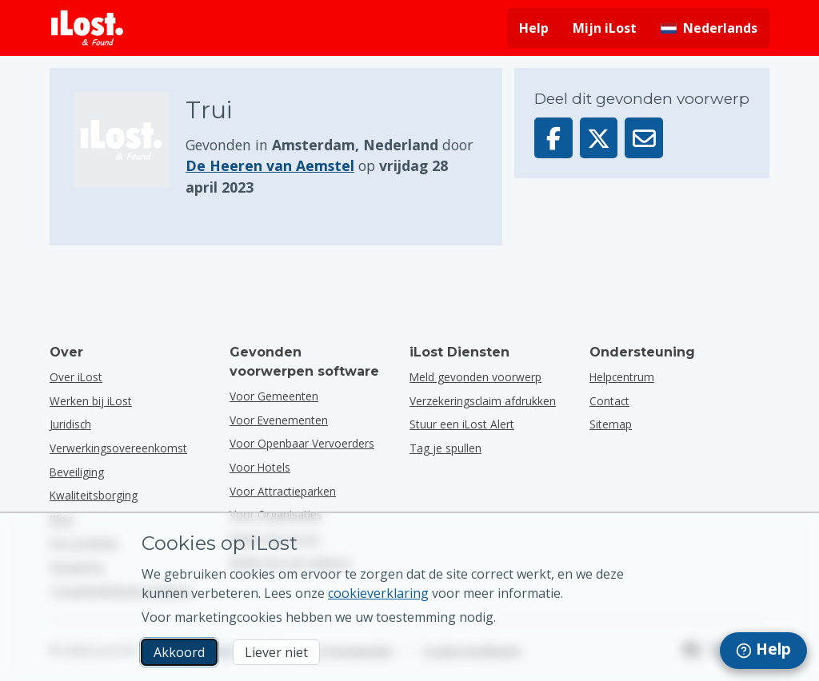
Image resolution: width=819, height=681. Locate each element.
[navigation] (763, 650)
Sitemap (610, 424)
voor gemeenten (274, 396)
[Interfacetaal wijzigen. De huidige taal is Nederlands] (709, 28)
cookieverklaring (378, 593)
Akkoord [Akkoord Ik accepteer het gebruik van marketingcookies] (179, 652)
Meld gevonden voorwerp (475, 376)
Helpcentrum (621, 376)
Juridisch (70, 424)
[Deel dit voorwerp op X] (599, 137)
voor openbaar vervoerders (302, 443)
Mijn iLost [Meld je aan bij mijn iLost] (605, 28)
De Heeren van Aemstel (270, 165)
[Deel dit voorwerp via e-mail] (644, 137)
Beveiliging (77, 472)
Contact (609, 400)
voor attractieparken (283, 491)
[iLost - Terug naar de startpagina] (87, 28)
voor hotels (260, 467)
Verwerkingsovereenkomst (118, 448)
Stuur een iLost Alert (462, 424)
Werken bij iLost (91, 400)
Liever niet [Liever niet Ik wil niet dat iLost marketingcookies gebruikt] (276, 652)
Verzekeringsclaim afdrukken (483, 400)
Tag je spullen (445, 448)
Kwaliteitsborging (94, 495)
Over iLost (76, 376)
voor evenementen (279, 420)
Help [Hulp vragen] (534, 28)
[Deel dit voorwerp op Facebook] (553, 137)
